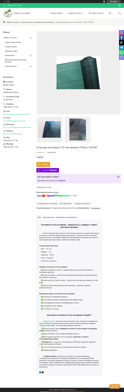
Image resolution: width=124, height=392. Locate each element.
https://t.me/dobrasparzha (12, 134)
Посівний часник (11, 47)
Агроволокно (10, 55)
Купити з (50, 170)
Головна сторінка (56, 13)
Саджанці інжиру (11, 51)
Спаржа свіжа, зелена (13, 42)
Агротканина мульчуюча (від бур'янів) (15, 61)
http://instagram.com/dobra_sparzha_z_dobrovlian (17, 114)
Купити (45, 164)
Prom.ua (72, 390)
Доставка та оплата (96, 13)
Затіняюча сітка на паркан (44, 22)
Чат (115, 386)
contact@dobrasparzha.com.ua (14, 121)
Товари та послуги (75, 13)
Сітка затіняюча (27, 22)
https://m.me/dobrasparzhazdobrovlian (17, 127)
